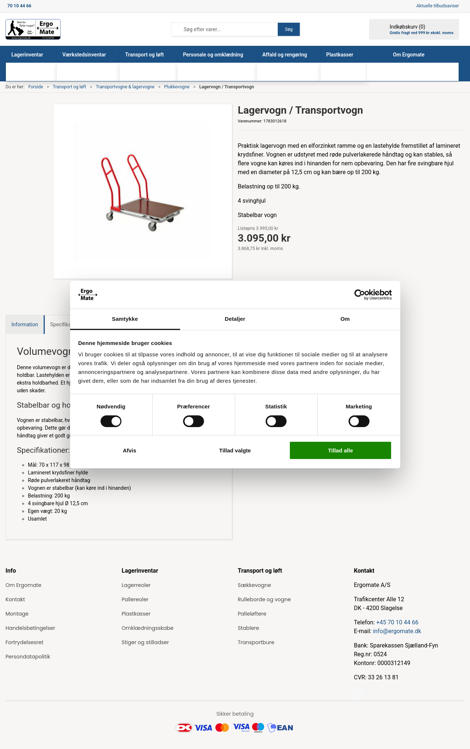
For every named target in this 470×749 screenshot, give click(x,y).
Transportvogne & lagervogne (125, 86)
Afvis (129, 450)
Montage (17, 613)
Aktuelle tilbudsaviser (437, 5)
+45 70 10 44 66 (397, 622)
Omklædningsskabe (148, 628)
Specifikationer (67, 324)
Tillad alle (340, 450)
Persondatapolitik (28, 656)
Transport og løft (69, 86)
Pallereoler (135, 599)
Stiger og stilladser (145, 642)
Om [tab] (345, 319)
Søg (288, 29)
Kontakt (15, 599)
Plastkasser (136, 613)
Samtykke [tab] (125, 319)
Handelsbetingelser (30, 628)
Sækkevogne (254, 585)
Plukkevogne (176, 86)
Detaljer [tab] (235, 319)
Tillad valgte (235, 450)
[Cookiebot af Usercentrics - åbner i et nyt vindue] (360, 294)
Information (24, 324)
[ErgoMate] (33, 29)
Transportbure (256, 642)
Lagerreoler (136, 585)
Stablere (248, 628)
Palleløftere (252, 613)
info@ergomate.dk (397, 631)
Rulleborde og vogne (264, 599)
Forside (35, 86)
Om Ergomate (23, 585)
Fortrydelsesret (24, 642)
